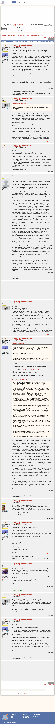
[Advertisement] (27, 14)
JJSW (5, 564)
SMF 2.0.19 (18, 693)
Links (11, 717)
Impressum (25, 716)
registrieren (20, 24)
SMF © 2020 (23, 693)
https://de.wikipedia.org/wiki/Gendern (31, 369)
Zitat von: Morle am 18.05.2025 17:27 (19, 343)
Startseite (13, 714)
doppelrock (6, 98)
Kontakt (24, 714)
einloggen (14, 24)
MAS (4, 45)
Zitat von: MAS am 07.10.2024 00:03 (19, 103)
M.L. (4, 500)
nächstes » (51, 37)
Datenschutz (26, 717)
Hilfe (11, 716)
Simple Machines (27, 693)
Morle (5, 175)
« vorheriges (46, 37)
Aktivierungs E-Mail (12, 25)
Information (37, 714)
